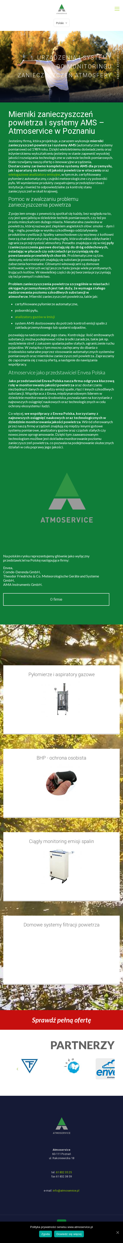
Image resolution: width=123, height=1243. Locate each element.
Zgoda (45, 1234)
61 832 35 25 (64, 1172)
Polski (62, 23)
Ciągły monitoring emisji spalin (61, 841)
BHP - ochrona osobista (61, 758)
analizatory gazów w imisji (44, 317)
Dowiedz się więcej (68, 1234)
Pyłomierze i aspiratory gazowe (61, 674)
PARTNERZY (82, 1045)
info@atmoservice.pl (66, 1190)
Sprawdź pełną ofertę (61, 1020)
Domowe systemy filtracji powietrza (62, 925)
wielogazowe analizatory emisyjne (44, 174)
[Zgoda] (117, 1232)
